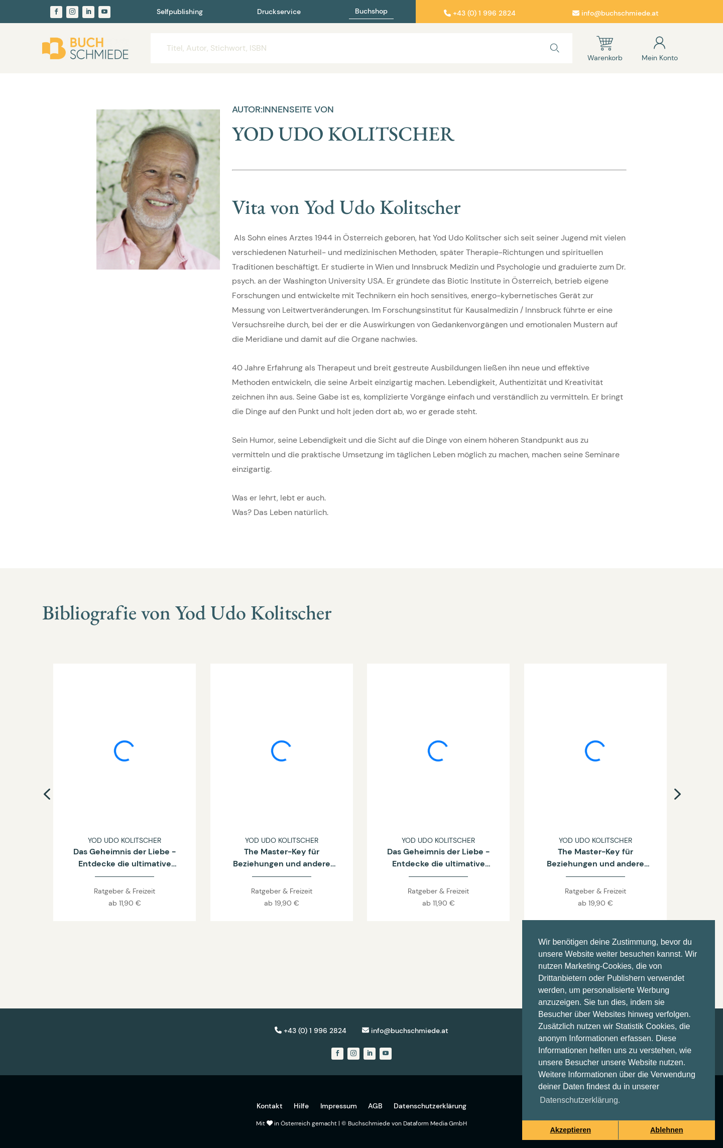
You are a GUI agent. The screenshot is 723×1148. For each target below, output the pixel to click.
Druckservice (279, 12)
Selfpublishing (180, 12)
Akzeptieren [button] (570, 1130)
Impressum (338, 1105)
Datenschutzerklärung (430, 1105)
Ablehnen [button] (666, 1130)
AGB (375, 1105)
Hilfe (301, 1105)
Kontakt (270, 1105)
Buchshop (371, 12)
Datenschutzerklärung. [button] (580, 1100)
